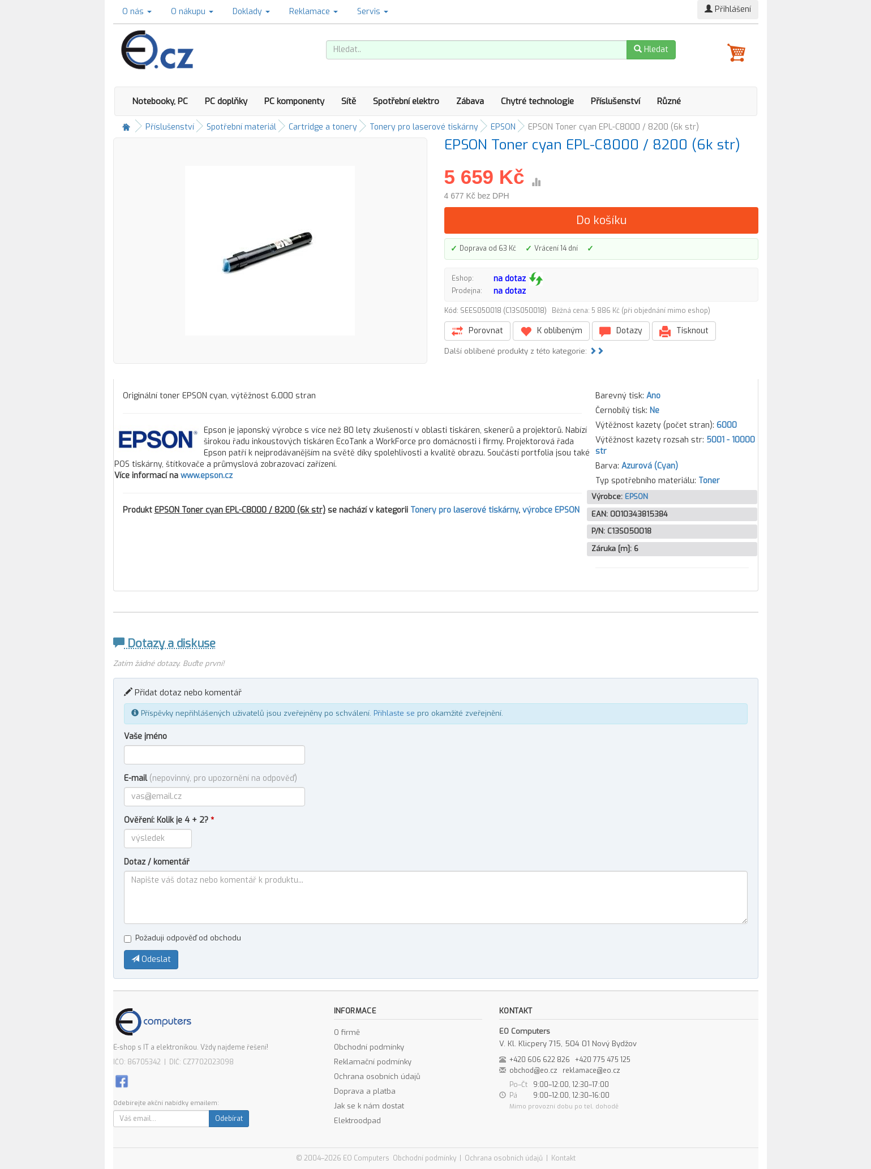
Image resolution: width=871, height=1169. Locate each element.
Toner (709, 480)
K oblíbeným (551, 331)
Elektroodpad (357, 1120)
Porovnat (477, 331)
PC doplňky (226, 101)
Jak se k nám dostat (369, 1106)
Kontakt (563, 1158)
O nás (137, 11)
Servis (372, 11)
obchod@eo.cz (533, 1070)
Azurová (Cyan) (649, 466)
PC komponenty (294, 101)
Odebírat (229, 1118)
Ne (654, 410)
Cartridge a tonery (323, 127)
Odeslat (151, 959)
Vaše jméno (145, 736)
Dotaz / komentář (157, 862)
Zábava (470, 101)
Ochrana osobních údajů (377, 1076)
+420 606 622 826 (539, 1059)
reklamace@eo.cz (591, 1070)
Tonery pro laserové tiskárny (424, 127)
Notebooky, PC (160, 101)
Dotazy (620, 331)
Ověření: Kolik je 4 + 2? (169, 820)
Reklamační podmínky (372, 1062)
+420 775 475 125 (602, 1059)
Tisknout (684, 331)
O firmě (347, 1032)
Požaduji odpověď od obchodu (182, 938)
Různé (669, 101)
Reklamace (313, 11)
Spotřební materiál (241, 127)
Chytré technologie (537, 101)
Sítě (348, 101)
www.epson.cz (207, 475)
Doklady (251, 11)
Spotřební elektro (406, 101)
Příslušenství (615, 101)
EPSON (503, 127)
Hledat (651, 49)
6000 (726, 425)
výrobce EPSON (551, 510)
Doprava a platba (365, 1091)
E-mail (210, 778)
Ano (653, 395)
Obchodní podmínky (369, 1047)
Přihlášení (728, 9)
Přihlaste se (394, 713)
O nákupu (192, 11)
